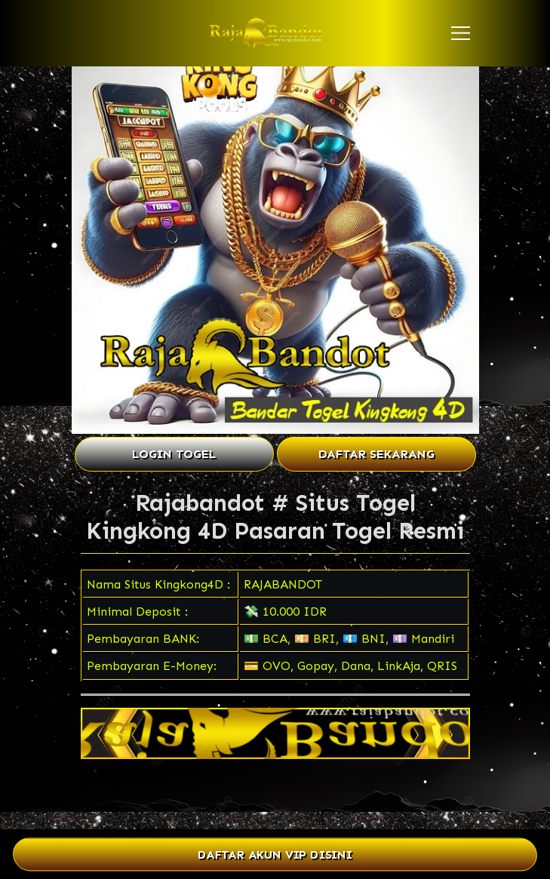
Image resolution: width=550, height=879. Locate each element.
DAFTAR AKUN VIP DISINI (275, 854)
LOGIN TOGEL (174, 454)
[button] (460, 33)
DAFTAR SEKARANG (376, 454)
